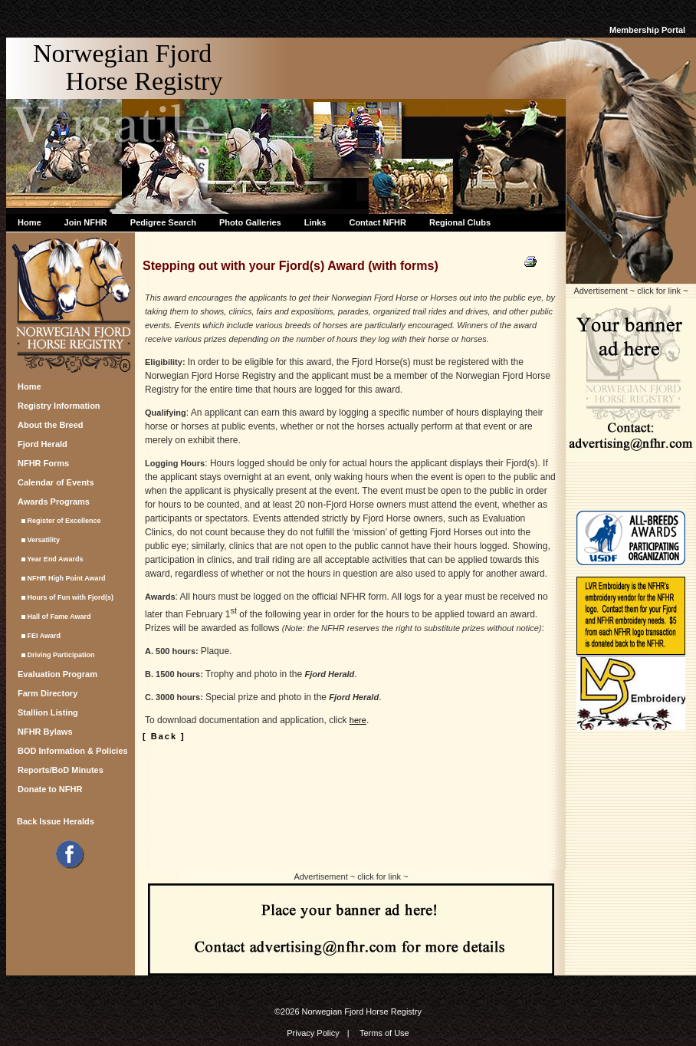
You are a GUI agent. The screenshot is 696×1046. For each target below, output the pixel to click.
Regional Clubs (460, 222)
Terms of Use (384, 1033)
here (358, 720)
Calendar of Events (56, 482)
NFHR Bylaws (45, 731)
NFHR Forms (43, 463)
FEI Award (39, 636)
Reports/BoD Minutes (60, 770)
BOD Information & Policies (73, 750)
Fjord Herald (42, 444)
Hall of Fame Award (54, 616)
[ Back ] (164, 736)
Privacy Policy (313, 1033)
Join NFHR (85, 222)
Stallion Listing (48, 712)
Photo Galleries (250, 222)
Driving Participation (56, 655)
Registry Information (59, 405)
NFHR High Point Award (62, 578)
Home (29, 222)
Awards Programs (54, 501)
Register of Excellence (59, 521)
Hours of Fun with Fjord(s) (65, 597)
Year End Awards (50, 559)
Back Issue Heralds (55, 821)
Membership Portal (647, 30)
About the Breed (51, 424)
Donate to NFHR (50, 789)
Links (315, 222)
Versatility (39, 540)
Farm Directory (47, 693)
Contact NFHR (377, 222)
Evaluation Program (57, 674)
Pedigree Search (163, 222)
